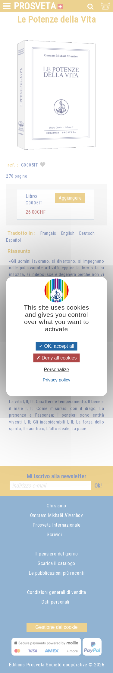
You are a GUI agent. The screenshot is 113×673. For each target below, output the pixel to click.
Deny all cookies (56, 357)
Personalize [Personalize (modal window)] (56, 369)
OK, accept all (56, 346)
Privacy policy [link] (57, 379)
